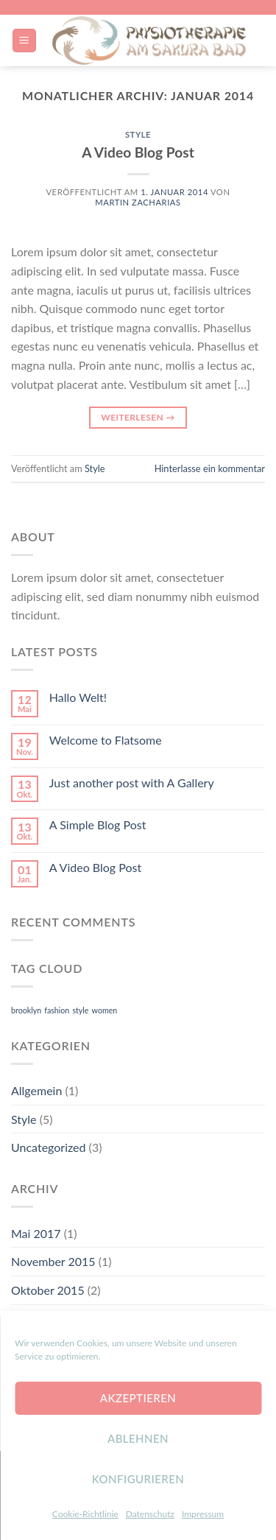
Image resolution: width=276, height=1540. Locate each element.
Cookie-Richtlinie (85, 1513)
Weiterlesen (137, 417)
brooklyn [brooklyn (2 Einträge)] (26, 1010)
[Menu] (25, 41)
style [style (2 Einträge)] (80, 1010)
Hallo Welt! (78, 697)
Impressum (203, 1513)
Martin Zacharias (137, 202)
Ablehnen (138, 1438)
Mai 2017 (36, 1233)
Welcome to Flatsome (105, 740)
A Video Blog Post (138, 152)
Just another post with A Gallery (131, 783)
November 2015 (53, 1261)
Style (138, 134)
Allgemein (36, 1090)
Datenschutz (150, 1513)
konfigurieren (138, 1478)
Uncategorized (48, 1147)
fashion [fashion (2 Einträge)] (56, 1010)
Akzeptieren (138, 1397)
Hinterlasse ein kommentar (210, 468)
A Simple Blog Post (97, 824)
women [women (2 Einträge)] (105, 1010)
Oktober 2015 (48, 1290)
